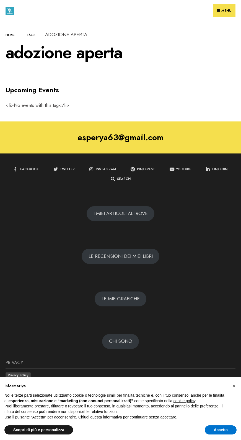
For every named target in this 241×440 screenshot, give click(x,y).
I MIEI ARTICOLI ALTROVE (121, 213)
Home (10, 35)
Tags (31, 35)
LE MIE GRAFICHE (121, 298)
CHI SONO (120, 341)
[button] (233, 385)
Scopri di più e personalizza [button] (38, 430)
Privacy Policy (18, 375)
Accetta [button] (221, 430)
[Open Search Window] (120, 179)
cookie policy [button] (184, 401)
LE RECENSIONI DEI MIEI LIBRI (121, 256)
